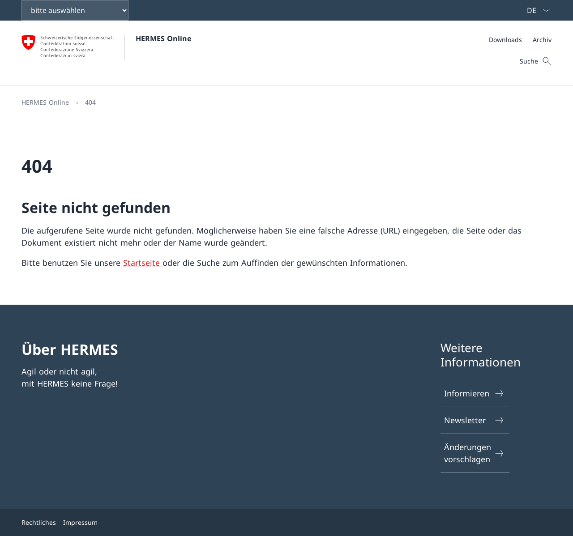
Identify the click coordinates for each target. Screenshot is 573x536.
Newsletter (474, 420)
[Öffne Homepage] (106, 53)
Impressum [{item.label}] (80, 522)
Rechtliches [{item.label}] (38, 522)
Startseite (142, 262)
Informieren (474, 393)
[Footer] (286, 522)
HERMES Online (163, 38)
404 (90, 102)
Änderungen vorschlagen (474, 453)
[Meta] (520, 39)
